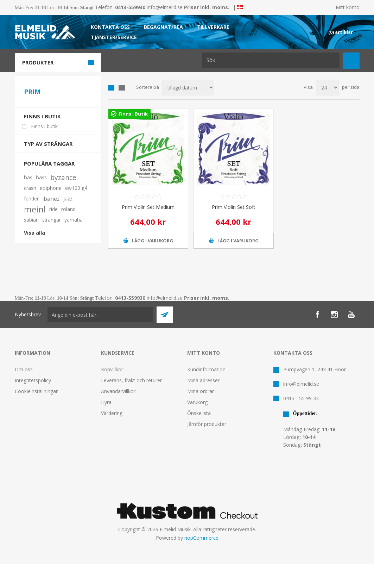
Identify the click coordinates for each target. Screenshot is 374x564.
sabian (31, 219)
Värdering (111, 413)
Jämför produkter (206, 424)
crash (30, 188)
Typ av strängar (48, 143)
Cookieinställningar (36, 391)
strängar (51, 219)
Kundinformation (206, 369)
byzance (63, 177)
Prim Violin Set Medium (148, 207)
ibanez (51, 199)
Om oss (24, 369)
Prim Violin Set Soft (233, 207)
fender (31, 198)
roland (68, 209)
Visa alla (34, 232)
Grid (111, 88)
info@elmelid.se (165, 7)
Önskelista (199, 413)
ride (53, 209)
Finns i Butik (133, 114)
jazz (67, 198)
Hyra (106, 402)
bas (28, 177)
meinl (35, 209)
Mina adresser (203, 380)
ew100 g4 (76, 188)
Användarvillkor (118, 391)
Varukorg (197, 402)
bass (41, 177)
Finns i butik (42, 116)
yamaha (73, 219)
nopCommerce (201, 537)
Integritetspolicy (33, 380)
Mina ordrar (200, 391)
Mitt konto (348, 7)
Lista (122, 88)
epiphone (51, 188)
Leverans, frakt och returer (131, 380)
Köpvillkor (112, 369)
